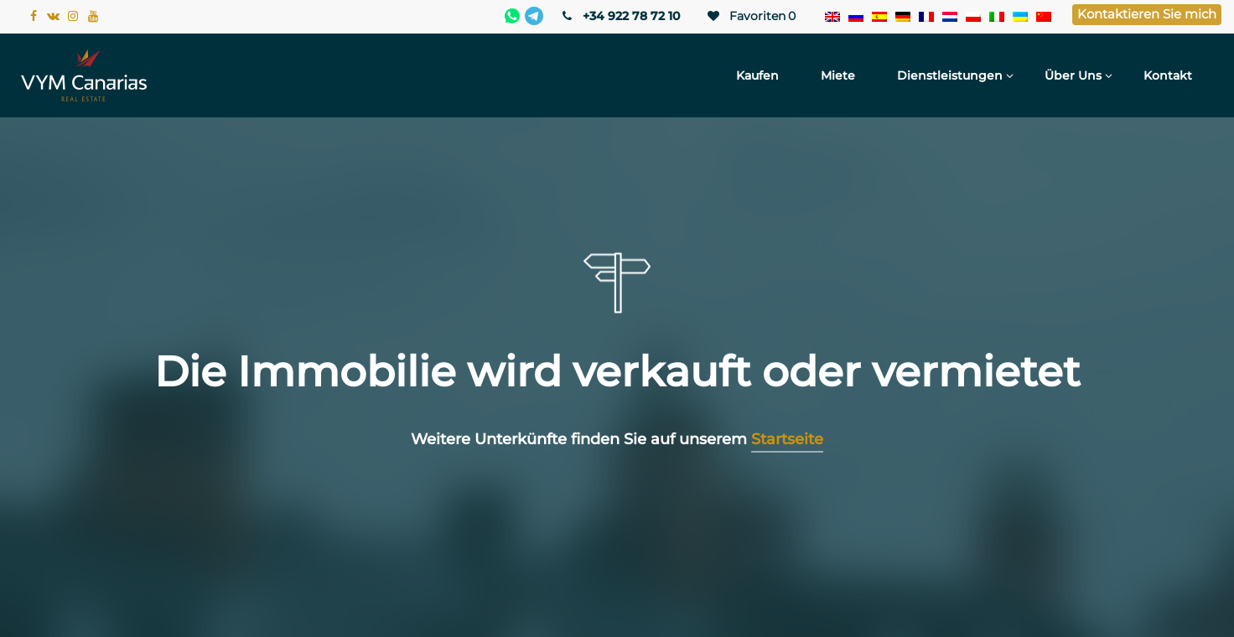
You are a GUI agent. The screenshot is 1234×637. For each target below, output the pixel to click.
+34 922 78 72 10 (620, 15)
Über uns (1073, 75)
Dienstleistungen (950, 75)
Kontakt (1167, 75)
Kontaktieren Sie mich (1146, 14)
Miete (838, 75)
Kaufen (757, 75)
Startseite (787, 439)
